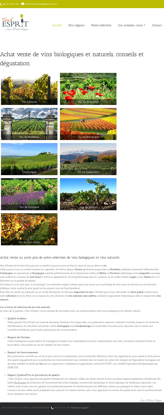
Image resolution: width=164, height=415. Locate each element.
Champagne (6, 273)
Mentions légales (80, 407)
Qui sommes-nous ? (131, 25)
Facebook (161, 407)
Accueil (57, 25)
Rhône (103, 273)
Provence (115, 273)
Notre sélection (101, 25)
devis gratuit (137, 292)
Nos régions (76, 25)
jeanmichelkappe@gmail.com (41, 3)
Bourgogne (38, 273)
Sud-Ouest (35, 277)
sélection (11, 295)
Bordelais (115, 269)
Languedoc (144, 273)
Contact (157, 25)
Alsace (78, 269)
